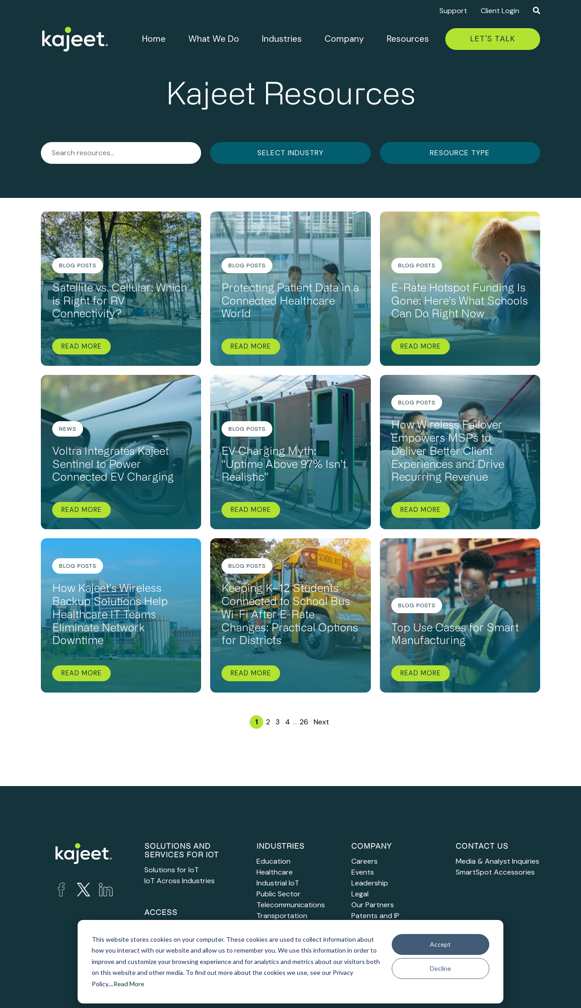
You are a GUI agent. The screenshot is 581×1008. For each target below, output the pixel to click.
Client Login (500, 10)
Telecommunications (290, 905)
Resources (408, 38)
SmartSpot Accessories (495, 872)
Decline (440, 968)
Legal (360, 894)
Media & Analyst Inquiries (497, 861)
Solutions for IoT (171, 870)
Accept (440, 944)
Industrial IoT (277, 883)
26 (304, 722)
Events (362, 872)
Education (273, 861)
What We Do (213, 38)
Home (154, 38)
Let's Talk (492, 39)
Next (321, 722)
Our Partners (372, 905)
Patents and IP (375, 915)
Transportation (281, 915)
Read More (128, 984)
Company (344, 38)
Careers (364, 861)
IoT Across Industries (179, 880)
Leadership (369, 883)
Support (453, 10)
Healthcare (274, 872)
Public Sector (278, 894)
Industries (282, 38)
